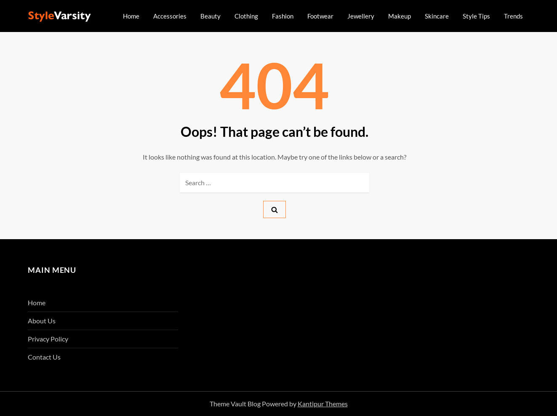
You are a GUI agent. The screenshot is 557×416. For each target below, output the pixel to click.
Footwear (320, 16)
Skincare (437, 16)
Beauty (210, 16)
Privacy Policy (48, 339)
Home (131, 16)
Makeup (399, 16)
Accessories (170, 16)
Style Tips (476, 16)
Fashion (282, 16)
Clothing (246, 16)
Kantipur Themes (323, 404)
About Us (42, 321)
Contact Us (44, 357)
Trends (513, 16)
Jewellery (360, 16)
